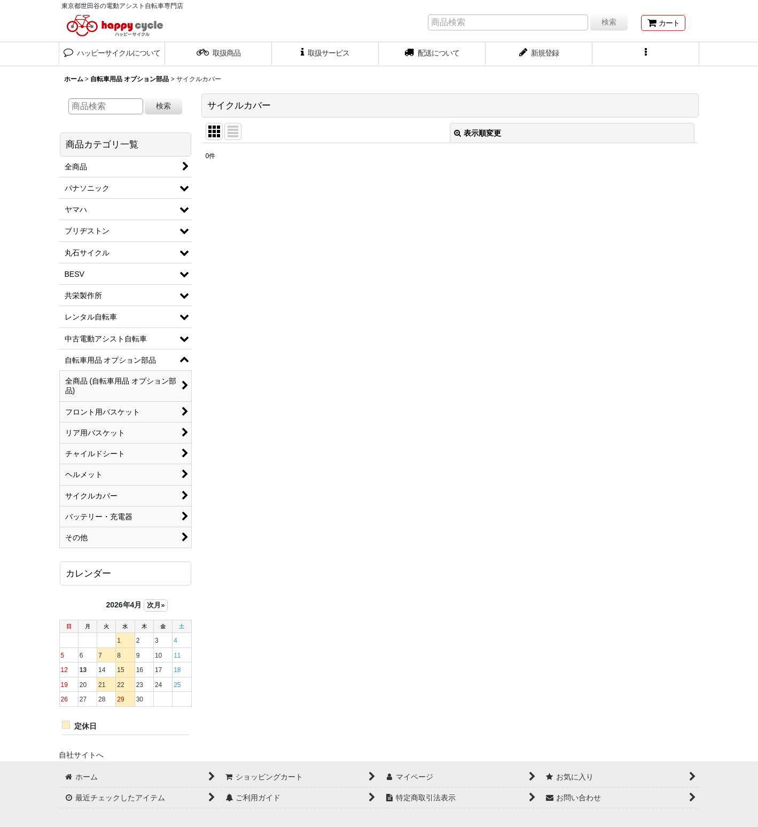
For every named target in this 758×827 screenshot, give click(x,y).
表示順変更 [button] (477, 133)
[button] (645, 54)
